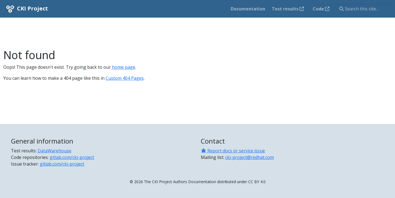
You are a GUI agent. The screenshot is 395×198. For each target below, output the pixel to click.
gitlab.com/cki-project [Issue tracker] (62, 164)
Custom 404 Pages (125, 78)
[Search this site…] (364, 9)
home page (123, 67)
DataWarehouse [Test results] (54, 151)
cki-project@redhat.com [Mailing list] (249, 157)
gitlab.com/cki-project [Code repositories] (72, 157)
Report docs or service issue (233, 151)
